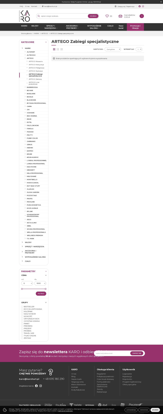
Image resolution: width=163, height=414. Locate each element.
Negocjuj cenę (77, 382)
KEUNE (29, 154)
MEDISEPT (31, 170)
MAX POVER (31, 167)
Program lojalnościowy (132, 382)
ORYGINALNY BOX (31, 319)
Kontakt (34, 6)
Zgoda (155, 410)
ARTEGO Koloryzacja (36, 65)
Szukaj (93, 16)
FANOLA (30, 129)
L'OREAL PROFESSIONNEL (37, 160)
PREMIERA (28, 326)
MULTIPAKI (28, 311)
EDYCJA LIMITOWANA (33, 309)
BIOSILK (30, 97)
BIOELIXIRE (31, 94)
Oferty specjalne (129, 384)
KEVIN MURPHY (32, 157)
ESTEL (29, 122)
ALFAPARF (31, 52)
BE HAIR (30, 90)
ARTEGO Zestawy (35, 79)
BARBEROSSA (32, 87)
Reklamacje (102, 392)
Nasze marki (76, 379)
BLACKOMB (31, 100)
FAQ (21, 6)
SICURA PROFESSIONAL (36, 229)
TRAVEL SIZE (29, 333)
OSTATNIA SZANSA (32, 321)
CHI (28, 109)
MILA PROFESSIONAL (35, 173)
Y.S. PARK (30, 239)
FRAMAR (30, 132)
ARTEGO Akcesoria (36, 61)
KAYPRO (30, 151)
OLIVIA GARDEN (33, 192)
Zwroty (100, 389)
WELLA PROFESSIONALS (36, 232)
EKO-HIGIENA (32, 116)
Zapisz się (136, 353)
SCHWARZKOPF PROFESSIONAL (33, 215)
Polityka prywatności (105, 376)
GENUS (29, 144)
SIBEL (29, 226)
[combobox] (113, 49)
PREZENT (27, 328)
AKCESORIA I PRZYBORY (72, 27)
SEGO (29, 219)
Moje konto (127, 379)
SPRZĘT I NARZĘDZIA (50, 27)
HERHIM (30, 148)
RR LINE (30, 211)
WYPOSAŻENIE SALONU (94, 27)
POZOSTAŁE (32, 195)
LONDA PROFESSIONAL (36, 164)
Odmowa (144, 410)
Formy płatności (103, 382)
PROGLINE (31, 202)
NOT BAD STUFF (33, 186)
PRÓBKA (27, 331)
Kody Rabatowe (78, 390)
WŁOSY (34, 26)
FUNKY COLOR (32, 138)
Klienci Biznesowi (78, 384)
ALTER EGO (31, 55)
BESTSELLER (29, 307)
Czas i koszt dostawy (105, 379)
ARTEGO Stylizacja (36, 71)
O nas (27, 6)
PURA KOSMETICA (34, 205)
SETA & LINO (32, 223)
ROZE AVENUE (32, 208)
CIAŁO (110, 26)
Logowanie (127, 374)
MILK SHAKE (31, 176)
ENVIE (29, 119)
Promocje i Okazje (135, 27)
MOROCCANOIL (33, 183)
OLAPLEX (30, 189)
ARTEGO (30, 58)
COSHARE (30, 113)
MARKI (24, 26)
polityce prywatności (65, 411)
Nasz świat (121, 27)
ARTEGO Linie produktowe (34, 83)
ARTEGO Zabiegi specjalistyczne (36, 75)
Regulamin (101, 374)
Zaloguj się (121, 6)
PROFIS (29, 199)
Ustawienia (131, 410)
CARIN (29, 106)
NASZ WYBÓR (30, 314)
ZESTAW (27, 338)
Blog (73, 376)
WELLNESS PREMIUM (35, 235)
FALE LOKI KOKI (33, 125)
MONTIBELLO (32, 179)
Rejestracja (130, 6)
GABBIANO (31, 141)
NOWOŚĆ (28, 316)
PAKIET (26, 323)
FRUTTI (30, 135)
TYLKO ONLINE (30, 336)
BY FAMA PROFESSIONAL (36, 103)
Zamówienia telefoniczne (102, 385)
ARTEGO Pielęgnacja (36, 68)
